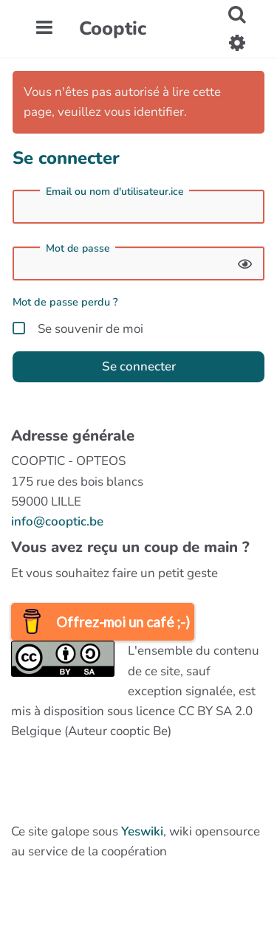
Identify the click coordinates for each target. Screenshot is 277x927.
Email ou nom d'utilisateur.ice (115, 192)
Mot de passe (78, 249)
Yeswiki (142, 831)
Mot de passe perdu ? (65, 301)
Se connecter (139, 366)
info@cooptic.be (57, 521)
